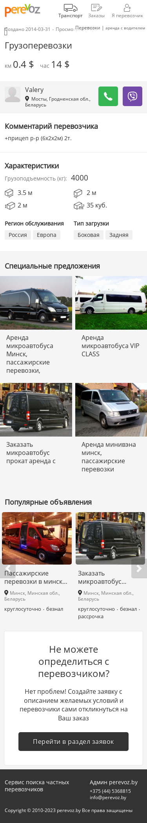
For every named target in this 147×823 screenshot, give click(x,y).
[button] (8, 568)
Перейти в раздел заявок (73, 741)
